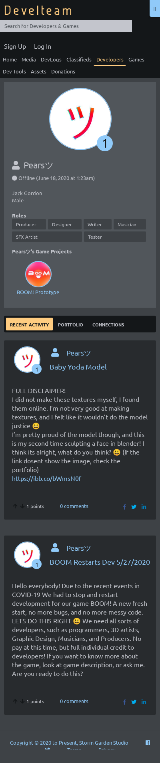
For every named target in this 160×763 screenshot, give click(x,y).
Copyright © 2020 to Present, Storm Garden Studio (69, 742)
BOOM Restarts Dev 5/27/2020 (100, 561)
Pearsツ (78, 352)
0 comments (74, 505)
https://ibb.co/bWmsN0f (46, 478)
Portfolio (70, 324)
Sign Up (15, 46)
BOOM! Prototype (38, 277)
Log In (42, 46)
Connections (108, 324)
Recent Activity (29, 324)
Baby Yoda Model (78, 366)
